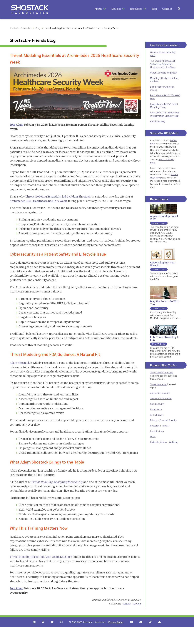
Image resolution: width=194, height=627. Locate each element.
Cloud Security (157, 403)
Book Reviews (157, 430)
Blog (154, 8)
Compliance (156, 409)
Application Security (160, 392)
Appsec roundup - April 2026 (164, 217)
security (127, 603)
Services (116, 8)
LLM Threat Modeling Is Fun (164, 338)
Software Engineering (161, 398)
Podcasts (154, 441)
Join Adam (16, 124)
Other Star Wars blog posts (163, 72)
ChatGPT (159, 414)
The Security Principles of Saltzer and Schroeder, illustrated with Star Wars (162, 64)
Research (154, 425)
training (136, 603)
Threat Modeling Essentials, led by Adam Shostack (57, 196)
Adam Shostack (20, 362)
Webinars (173, 441)
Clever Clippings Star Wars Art (163, 264)
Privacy (153, 420)
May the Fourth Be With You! (164, 302)
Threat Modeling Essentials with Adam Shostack (41, 556)
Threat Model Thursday (161, 372)
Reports (165, 425)
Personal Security (168, 420)
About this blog (157, 121)
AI (151, 414)
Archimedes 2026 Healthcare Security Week (38, 201)
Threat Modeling (158, 384)
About (98, 8)
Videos (163, 441)
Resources (136, 8)
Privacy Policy (116, 621)
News (153, 436)
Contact (167, 8)
